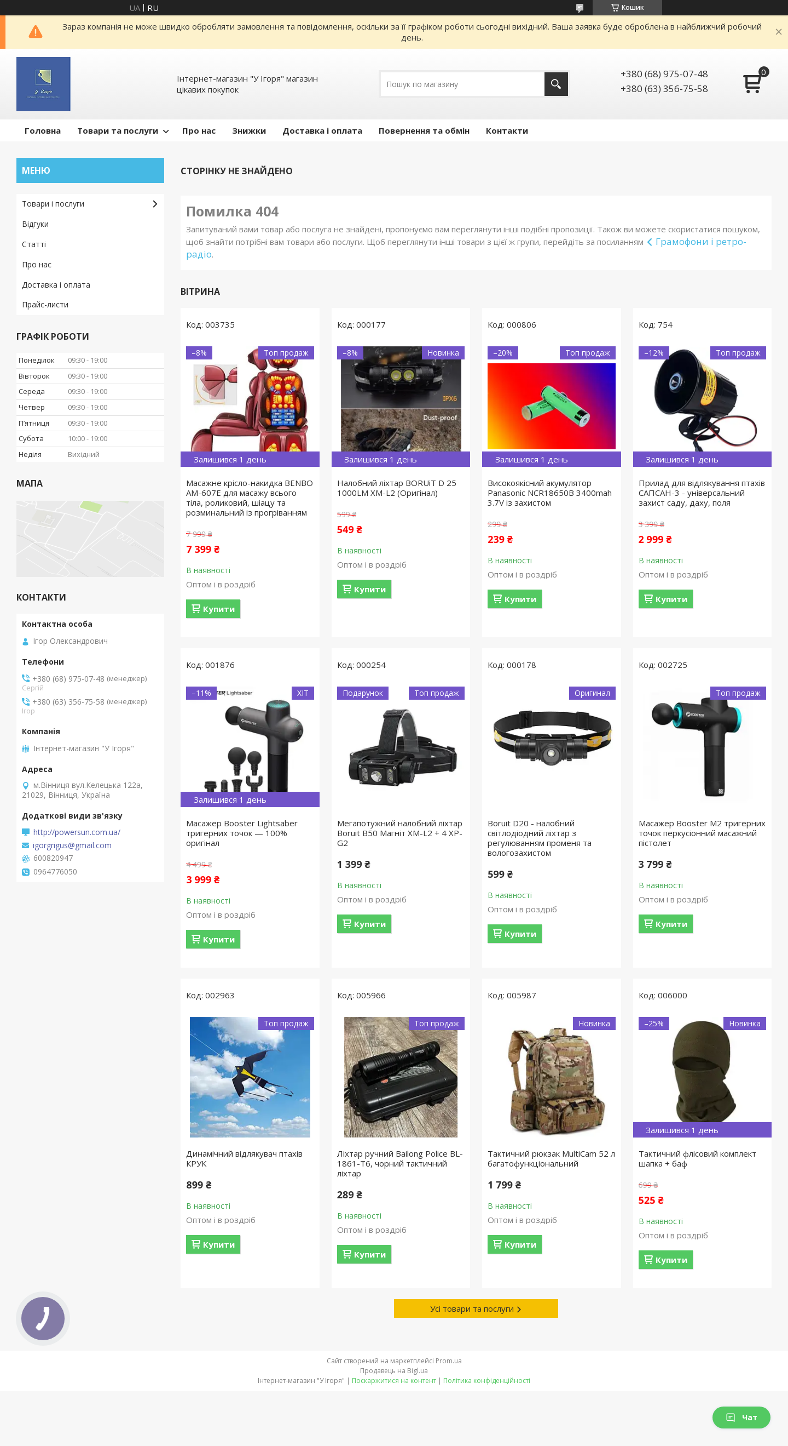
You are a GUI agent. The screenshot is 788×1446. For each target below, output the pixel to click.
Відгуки (35, 224)
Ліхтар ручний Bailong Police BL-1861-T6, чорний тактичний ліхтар (400, 1163)
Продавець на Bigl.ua (394, 1370)
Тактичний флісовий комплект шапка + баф (697, 1158)
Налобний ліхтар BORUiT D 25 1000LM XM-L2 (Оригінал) (396, 488)
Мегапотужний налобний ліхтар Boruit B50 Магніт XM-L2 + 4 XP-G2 (399, 833)
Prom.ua (449, 1360)
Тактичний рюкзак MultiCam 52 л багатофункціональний (551, 1158)
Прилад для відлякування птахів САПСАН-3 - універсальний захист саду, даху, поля (702, 492)
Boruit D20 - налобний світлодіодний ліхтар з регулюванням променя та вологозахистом (540, 838)
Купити (219, 608)
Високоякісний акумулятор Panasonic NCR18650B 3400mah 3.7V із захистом (550, 492)
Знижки (249, 130)
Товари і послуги (53, 203)
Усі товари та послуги (472, 1308)
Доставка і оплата (322, 130)
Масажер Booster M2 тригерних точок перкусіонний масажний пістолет (702, 833)
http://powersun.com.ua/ (76, 832)
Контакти (507, 130)
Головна (43, 130)
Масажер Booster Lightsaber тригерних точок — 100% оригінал (242, 833)
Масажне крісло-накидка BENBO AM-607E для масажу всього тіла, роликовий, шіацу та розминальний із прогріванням (249, 497)
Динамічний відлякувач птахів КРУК (244, 1158)
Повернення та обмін (424, 130)
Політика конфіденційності (486, 1380)
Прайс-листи (45, 304)
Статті (34, 244)
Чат (741, 1417)
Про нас (199, 130)
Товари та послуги (117, 130)
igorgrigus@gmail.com (72, 845)
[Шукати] (556, 84)
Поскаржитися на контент (394, 1380)
